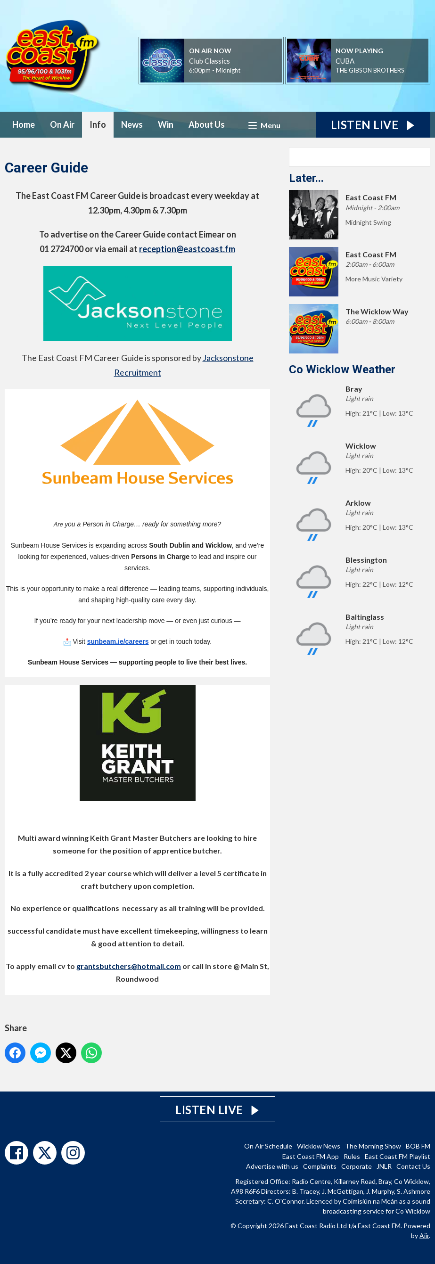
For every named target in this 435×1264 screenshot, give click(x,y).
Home (23, 124)
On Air (62, 124)
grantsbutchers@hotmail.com (128, 965)
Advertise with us (272, 1166)
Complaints (320, 1166)
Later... (306, 178)
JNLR (384, 1166)
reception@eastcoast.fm (187, 249)
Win (165, 124)
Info (98, 124)
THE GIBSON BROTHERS (370, 70)
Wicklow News (318, 1146)
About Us (207, 124)
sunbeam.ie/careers (118, 641)
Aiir (424, 1235)
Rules (352, 1156)
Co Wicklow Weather (342, 369)
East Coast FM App (310, 1156)
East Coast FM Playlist (397, 1156)
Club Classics (209, 61)
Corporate (356, 1166)
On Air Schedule (268, 1146)
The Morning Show (373, 1146)
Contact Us (413, 1166)
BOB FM (418, 1146)
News (132, 124)
